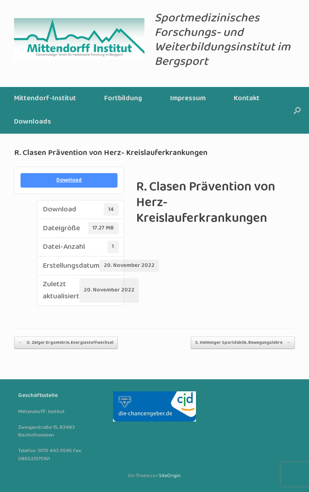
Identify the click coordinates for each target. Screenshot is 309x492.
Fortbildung (123, 98)
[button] (297, 110)
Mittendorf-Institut (45, 98)
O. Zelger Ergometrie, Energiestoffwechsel (66, 342)
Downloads (32, 122)
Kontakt (247, 98)
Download (69, 180)
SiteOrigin (170, 476)
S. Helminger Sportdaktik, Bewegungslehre (242, 342)
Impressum (188, 98)
